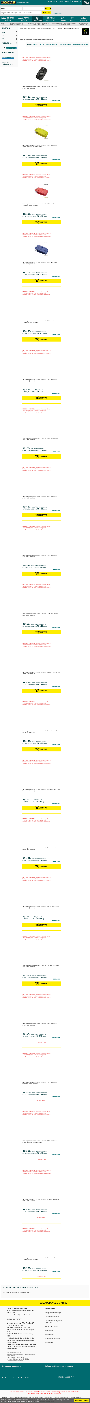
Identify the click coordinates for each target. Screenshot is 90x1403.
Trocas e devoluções (51, 1326)
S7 (55, 28)
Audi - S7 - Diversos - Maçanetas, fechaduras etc (17, 1292)
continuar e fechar (81, 1400)
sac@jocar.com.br (17, 1361)
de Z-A (42, 44)
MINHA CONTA (52, 1)
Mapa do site (49, 1342)
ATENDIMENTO (76, 1)
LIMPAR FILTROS (57, 13)
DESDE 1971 (3, 24)
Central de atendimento (52, 1338)
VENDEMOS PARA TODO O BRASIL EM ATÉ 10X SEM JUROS (38, 24)
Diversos (60, 28)
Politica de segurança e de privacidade (27, 1401)
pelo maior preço (65, 44)
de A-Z (36, 44)
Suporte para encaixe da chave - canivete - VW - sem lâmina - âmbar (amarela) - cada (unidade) (40, 1141)
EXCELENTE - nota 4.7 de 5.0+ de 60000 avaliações (69, 1376)
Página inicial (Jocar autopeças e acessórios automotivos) (35, 28)
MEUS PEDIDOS (64, 1)
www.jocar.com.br (15, 1352)
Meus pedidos (49, 1334)
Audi (52, 28)
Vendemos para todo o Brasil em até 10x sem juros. (21, 1372)
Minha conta (49, 1330)
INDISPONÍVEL (41, 1042)
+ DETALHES (56, 100)
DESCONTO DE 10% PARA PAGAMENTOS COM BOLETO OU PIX (63, 24)
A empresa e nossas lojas (53, 1313)
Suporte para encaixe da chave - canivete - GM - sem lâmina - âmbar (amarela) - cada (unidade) (40, 145)
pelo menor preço (52, 44)
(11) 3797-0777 (17, 1319)
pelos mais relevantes (80, 44)
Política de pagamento (52, 1317)
